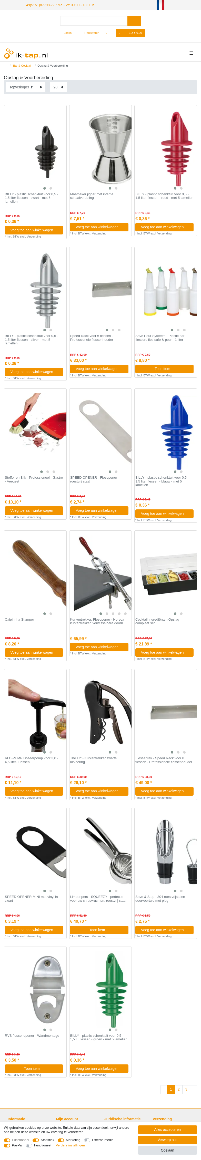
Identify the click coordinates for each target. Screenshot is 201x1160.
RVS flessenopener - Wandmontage (32, 1035)
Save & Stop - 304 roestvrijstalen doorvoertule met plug (160, 898)
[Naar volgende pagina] (193, 1089)
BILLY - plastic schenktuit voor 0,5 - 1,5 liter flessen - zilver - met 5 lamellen (31, 338)
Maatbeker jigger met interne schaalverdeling (91, 195)
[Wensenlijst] (109, 32)
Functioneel (20, 1140)
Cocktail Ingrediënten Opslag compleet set (157, 620)
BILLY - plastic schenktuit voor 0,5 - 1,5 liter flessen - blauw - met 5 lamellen (162, 480)
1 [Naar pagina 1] (171, 1089)
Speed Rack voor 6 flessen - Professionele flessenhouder (91, 337)
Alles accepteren (167, 1129)
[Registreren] (89, 32)
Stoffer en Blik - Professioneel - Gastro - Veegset (34, 479)
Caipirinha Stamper (19, 619)
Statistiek (47, 1140)
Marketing (73, 1140)
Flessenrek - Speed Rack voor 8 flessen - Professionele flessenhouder (163, 759)
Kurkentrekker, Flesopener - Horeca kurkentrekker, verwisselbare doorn (97, 620)
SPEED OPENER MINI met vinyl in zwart (31, 898)
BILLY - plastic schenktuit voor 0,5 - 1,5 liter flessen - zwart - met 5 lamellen (31, 197)
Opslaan (167, 1150)
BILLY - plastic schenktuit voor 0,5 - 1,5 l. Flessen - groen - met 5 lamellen (98, 1037)
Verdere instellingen (70, 1145)
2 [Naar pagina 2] (179, 1089)
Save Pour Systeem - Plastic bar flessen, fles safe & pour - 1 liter (159, 337)
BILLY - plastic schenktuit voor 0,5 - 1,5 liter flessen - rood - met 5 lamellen (164, 195)
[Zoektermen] (93, 20)
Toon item (172, 368)
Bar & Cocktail (21, 65)
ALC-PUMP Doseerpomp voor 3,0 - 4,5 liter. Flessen (31, 759)
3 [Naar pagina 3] (186, 1089)
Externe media (102, 1140)
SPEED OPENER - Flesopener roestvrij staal (93, 479)
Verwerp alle (167, 1140)
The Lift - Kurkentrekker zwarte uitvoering (93, 759)
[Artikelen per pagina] (58, 86)
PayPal (17, 1145)
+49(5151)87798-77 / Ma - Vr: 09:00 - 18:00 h (54, 4)
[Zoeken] (133, 20)
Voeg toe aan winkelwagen (35, 229)
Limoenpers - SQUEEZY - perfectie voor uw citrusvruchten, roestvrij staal (98, 898)
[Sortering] (25, 86)
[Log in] (65, 32)
